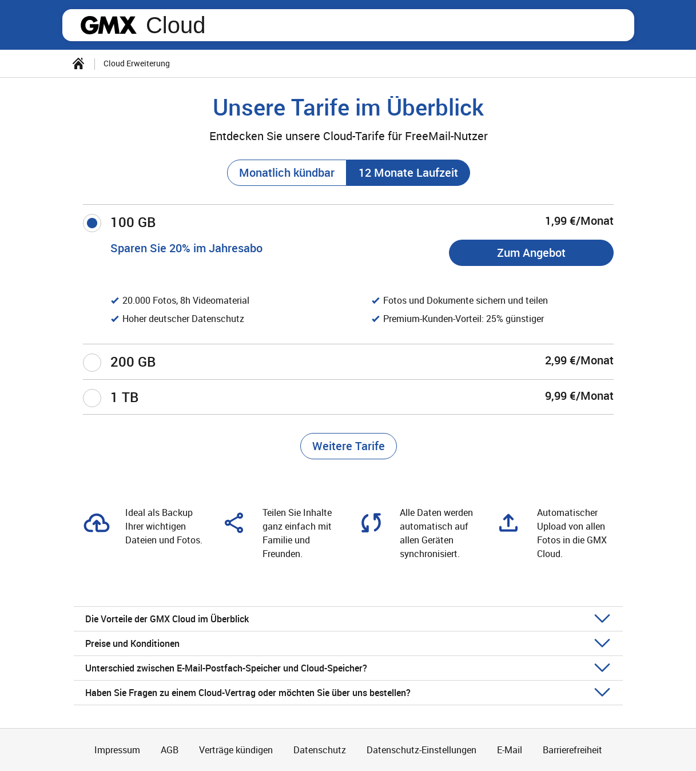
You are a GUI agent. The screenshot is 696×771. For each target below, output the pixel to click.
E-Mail (509, 750)
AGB (169, 750)
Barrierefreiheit (572, 750)
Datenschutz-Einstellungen (421, 750)
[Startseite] (78, 63)
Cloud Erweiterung (137, 63)
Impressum (117, 750)
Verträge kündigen (236, 750)
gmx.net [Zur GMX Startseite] (109, 25)
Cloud (176, 25)
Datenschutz (319, 750)
